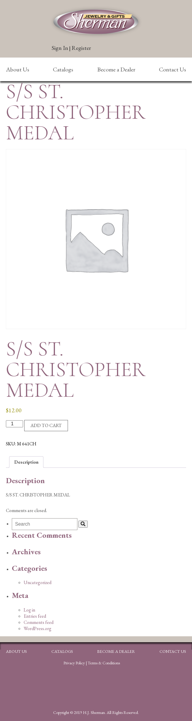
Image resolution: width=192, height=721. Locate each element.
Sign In (60, 48)
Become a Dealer (116, 69)
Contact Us (172, 69)
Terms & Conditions (104, 663)
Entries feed (35, 616)
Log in (29, 610)
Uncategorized (37, 582)
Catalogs (63, 69)
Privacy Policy (74, 663)
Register (81, 48)
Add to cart (46, 425)
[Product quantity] (14, 423)
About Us (17, 69)
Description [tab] (26, 462)
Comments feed (38, 622)
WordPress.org (37, 628)
